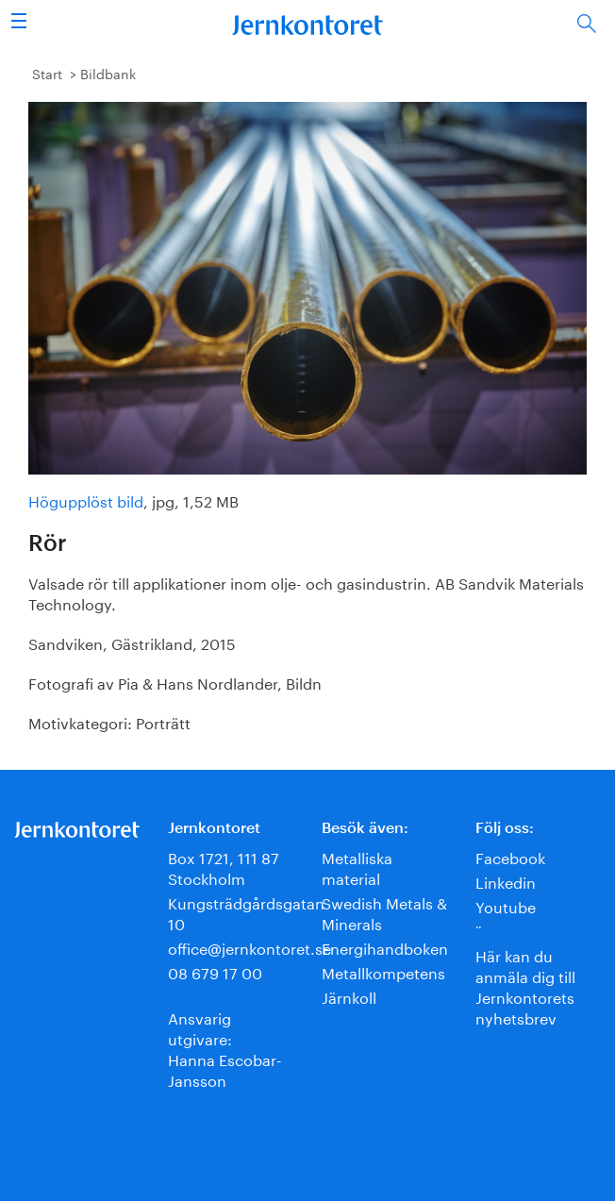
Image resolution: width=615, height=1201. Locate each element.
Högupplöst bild (85, 499)
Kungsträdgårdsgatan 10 (246, 912)
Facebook (510, 856)
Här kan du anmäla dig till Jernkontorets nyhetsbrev (525, 985)
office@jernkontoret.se (249, 947)
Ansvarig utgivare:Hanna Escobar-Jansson (225, 1048)
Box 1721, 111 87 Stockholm (223, 866)
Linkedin (505, 880)
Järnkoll (349, 996)
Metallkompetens (383, 971)
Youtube (505, 905)
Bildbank (108, 72)
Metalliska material (357, 866)
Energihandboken (385, 947)
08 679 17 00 (215, 971)
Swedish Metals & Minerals (384, 912)
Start (47, 72)
